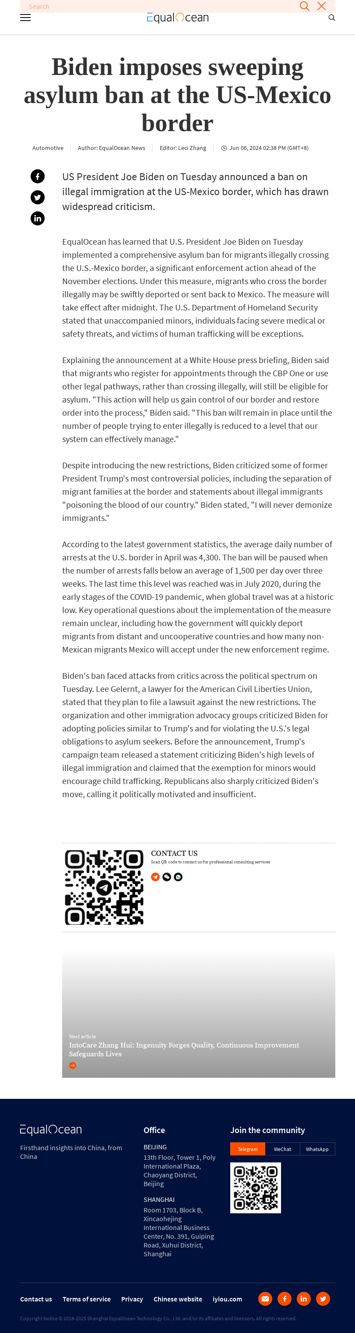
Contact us (36, 1298)
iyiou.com (227, 1298)
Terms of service (87, 1298)
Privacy (132, 1298)
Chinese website (178, 1298)
